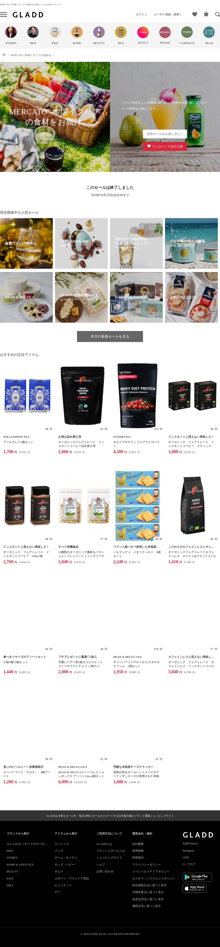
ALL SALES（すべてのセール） (27, 844)
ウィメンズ (62, 844)
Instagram (188, 850)
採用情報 (138, 850)
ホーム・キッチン (66, 857)
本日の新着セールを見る (110, 336)
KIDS (10, 878)
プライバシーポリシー (146, 864)
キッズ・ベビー (65, 864)
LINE (186, 857)
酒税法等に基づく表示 (146, 906)
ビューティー (63, 885)
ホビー (59, 871)
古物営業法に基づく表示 (148, 892)
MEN (10, 850)
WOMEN (12, 857)
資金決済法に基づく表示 (148, 899)
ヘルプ (100, 864)
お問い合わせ (105, 871)
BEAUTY (12, 871)
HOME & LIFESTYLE (20, 864)
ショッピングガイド (109, 857)
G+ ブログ (189, 864)
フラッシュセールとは (110, 850)
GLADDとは (104, 844)
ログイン (141, 14)
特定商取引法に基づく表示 (149, 885)
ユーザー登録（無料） (168, 14)
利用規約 (138, 857)
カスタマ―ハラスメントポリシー (153, 878)
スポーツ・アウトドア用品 (72, 878)
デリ (57, 892)
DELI (10, 885)
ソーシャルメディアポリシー (150, 871)
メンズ (59, 850)
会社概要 (138, 844)
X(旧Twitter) (190, 843)
